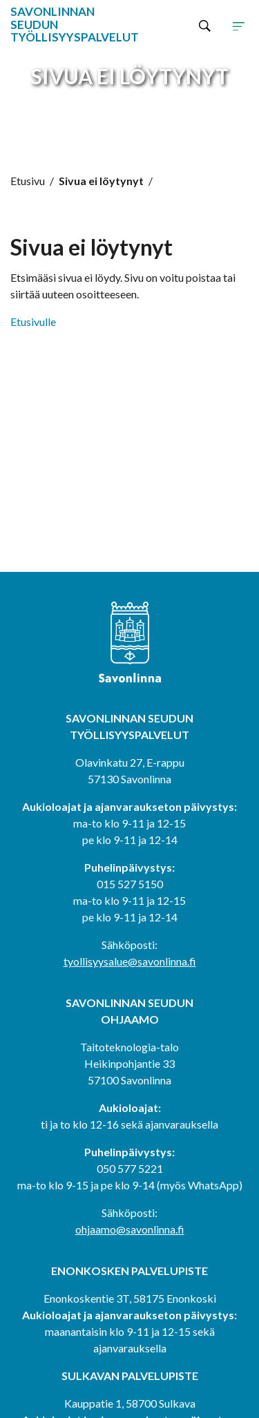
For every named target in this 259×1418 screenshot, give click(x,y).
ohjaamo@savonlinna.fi (129, 1229)
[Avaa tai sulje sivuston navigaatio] (239, 25)
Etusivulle (33, 321)
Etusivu (27, 180)
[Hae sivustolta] (205, 25)
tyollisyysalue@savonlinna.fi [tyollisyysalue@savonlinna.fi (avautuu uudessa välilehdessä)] (130, 961)
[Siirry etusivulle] (58, 25)
